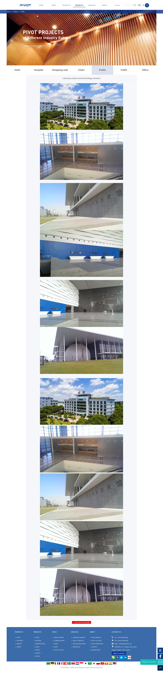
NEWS (54, 5)
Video (56, 644)
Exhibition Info (59, 640)
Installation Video (79, 644)
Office (145, 70)
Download (76, 647)
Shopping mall (60, 70)
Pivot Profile (96, 637)
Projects (15, 11)
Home (8, 11)
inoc (18, 637)
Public (23, 11)
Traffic (123, 70)
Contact (117, 5)
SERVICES (92, 5)
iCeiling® (20, 640)
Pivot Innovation (97, 644)
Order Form (95, 650)
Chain (81, 70)
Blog (55, 647)
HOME (41, 5)
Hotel (17, 70)
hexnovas (99, 667)
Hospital (38, 70)
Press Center (59, 637)
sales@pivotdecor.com (125, 644)
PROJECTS (79, 5)
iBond (19, 647)
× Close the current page (81, 622)
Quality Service (78, 640)
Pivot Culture (96, 640)
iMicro (19, 644)
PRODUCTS (66, 5)
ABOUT (104, 5)
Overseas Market (79, 637)
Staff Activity (59, 650)
